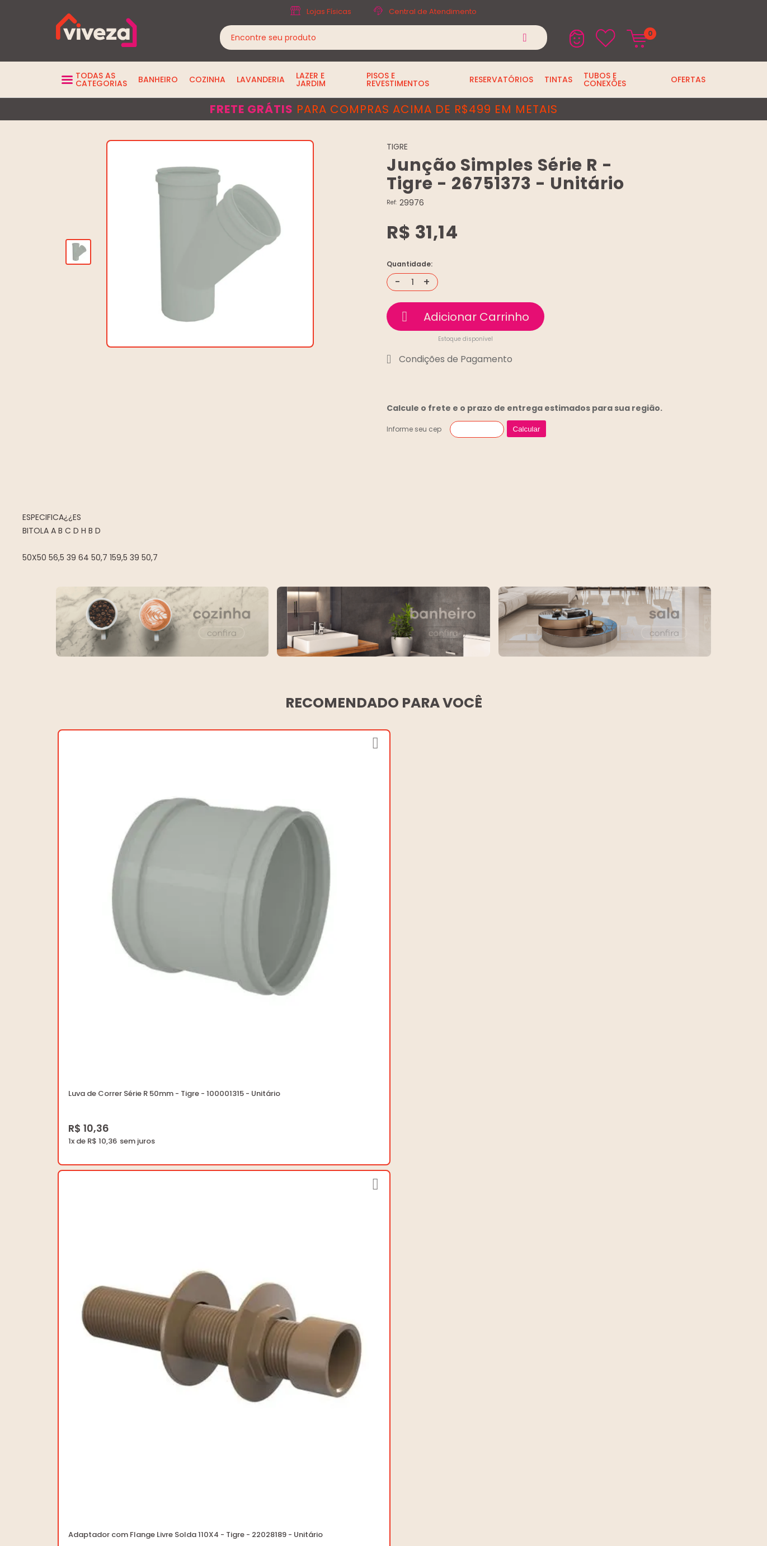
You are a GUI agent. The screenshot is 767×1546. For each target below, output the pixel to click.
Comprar (465, 316)
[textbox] (384, 37)
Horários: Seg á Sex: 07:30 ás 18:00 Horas (637, 1219)
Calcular (526, 429)
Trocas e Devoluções (367, 1245)
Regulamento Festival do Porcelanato (396, 1259)
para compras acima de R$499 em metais (384, 109)
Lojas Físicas (329, 11)
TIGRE (397, 146)
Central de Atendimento (433, 11)
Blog (335, 1192)
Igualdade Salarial (361, 1286)
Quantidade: (409, 264)
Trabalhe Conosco (361, 1219)
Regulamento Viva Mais (370, 1272)
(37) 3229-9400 (591, 1192)
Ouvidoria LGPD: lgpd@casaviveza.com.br (403, 1299)
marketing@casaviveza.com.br (619, 1205)
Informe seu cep (414, 429)
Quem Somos (352, 1205)
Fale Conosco (588, 1232)
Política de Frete (356, 1232)
